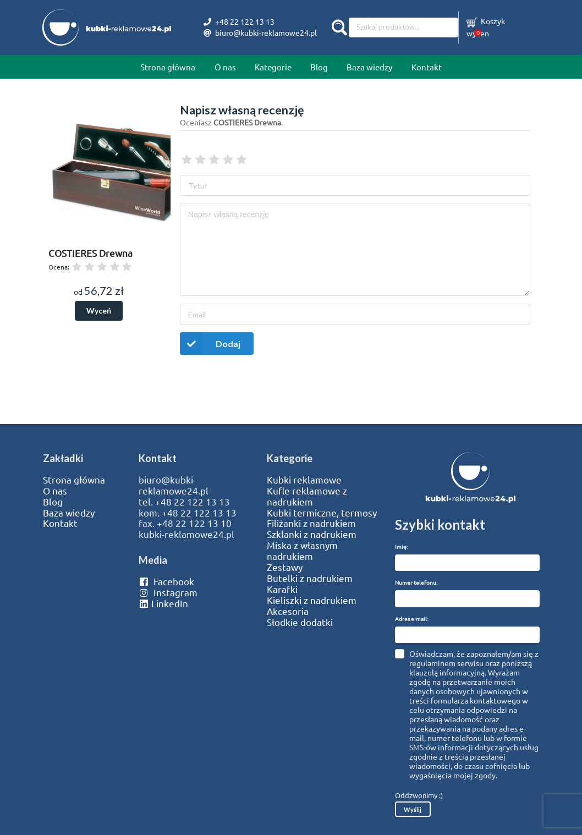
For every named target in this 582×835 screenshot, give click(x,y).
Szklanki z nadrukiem (311, 534)
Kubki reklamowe (304, 479)
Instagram (168, 592)
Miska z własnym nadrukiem (302, 551)
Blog (319, 67)
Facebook (166, 581)
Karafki (282, 589)
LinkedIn (163, 603)
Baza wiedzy (369, 67)
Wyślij (412, 809)
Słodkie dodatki (300, 622)
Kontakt (426, 67)
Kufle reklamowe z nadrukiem (307, 496)
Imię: (401, 546)
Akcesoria (288, 611)
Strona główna (167, 67)
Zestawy (285, 567)
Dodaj (210, 343)
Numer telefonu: (416, 582)
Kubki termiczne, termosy (322, 512)
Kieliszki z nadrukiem (311, 600)
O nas (225, 67)
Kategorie (273, 67)
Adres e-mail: (411, 618)
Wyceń (98, 310)
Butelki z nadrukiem (310, 578)
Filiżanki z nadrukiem (311, 523)
